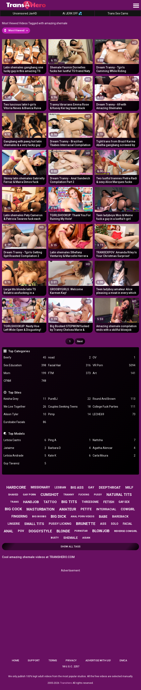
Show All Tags (70, 546)
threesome (90, 501)
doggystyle (40, 531)
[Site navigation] (136, 6)
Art (114, 373)
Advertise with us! (98, 660)
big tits (69, 501)
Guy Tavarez (25, 463)
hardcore (16, 487)
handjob (31, 502)
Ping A (69, 440)
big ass (77, 487)
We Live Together (25, 406)
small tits (34, 524)
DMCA (123, 660)
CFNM (25, 381)
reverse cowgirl (125, 531)
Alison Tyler (25, 414)
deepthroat (110, 487)
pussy (98, 494)
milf (129, 487)
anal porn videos (82, 516)
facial (127, 523)
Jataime (25, 448)
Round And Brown (114, 399)
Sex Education (25, 365)
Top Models (16, 433)
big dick (58, 516)
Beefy (25, 357)
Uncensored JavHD (25, 13)
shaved (13, 494)
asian (86, 537)
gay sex (124, 501)
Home (15, 660)
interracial (106, 509)
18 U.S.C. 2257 (70, 666)
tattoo (50, 502)
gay (91, 487)
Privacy (71, 660)
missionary (40, 487)
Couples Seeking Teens (69, 406)
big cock (13, 509)
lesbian (60, 487)
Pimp (69, 414)
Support (34, 660)
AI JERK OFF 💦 (72, 13)
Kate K (69, 455)
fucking (83, 494)
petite (86, 509)
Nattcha (114, 440)
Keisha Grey (25, 399)
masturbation (40, 509)
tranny (68, 494)
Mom (25, 373)
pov (21, 531)
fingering (19, 516)
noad (69, 357)
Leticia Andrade (25, 455)
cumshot (50, 494)
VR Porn (114, 365)
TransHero (66, 683)
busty (55, 537)
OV (114, 357)
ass (103, 524)
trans (14, 501)
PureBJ (69, 399)
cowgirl (128, 509)
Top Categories (19, 351)
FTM (69, 373)
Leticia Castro (25, 440)
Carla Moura (114, 455)
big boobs (39, 516)
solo (114, 523)
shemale (70, 538)
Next (80, 341)
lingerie (14, 523)
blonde (63, 531)
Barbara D (69, 448)
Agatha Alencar (114, 448)
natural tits (119, 494)
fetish (108, 502)
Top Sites (14, 392)
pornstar (81, 531)
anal (8, 531)
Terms (53, 660)
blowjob (101, 531)
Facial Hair (69, 365)
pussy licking (60, 524)
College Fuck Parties (114, 406)
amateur (67, 509)
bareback (120, 516)
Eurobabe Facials (25, 422)
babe (103, 516)
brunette (85, 523)
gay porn (29, 494)
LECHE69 (114, 414)
